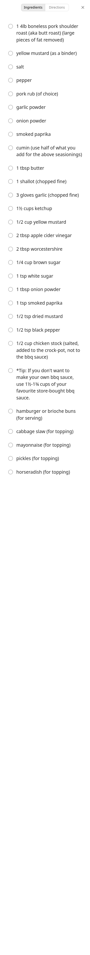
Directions (57, 7)
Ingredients (33, 7)
